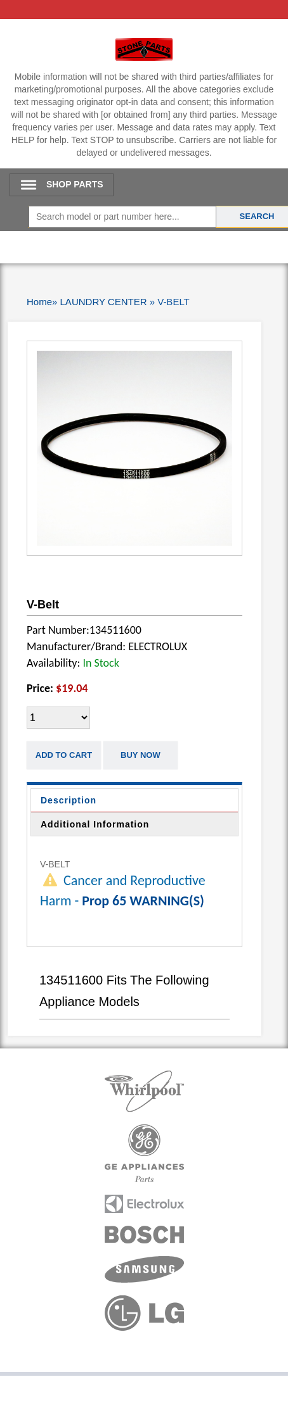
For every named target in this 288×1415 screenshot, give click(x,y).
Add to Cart (64, 755)
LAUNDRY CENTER (103, 301)
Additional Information (95, 824)
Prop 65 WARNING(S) (143, 900)
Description (68, 800)
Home (39, 301)
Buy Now (140, 755)
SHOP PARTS (74, 184)
